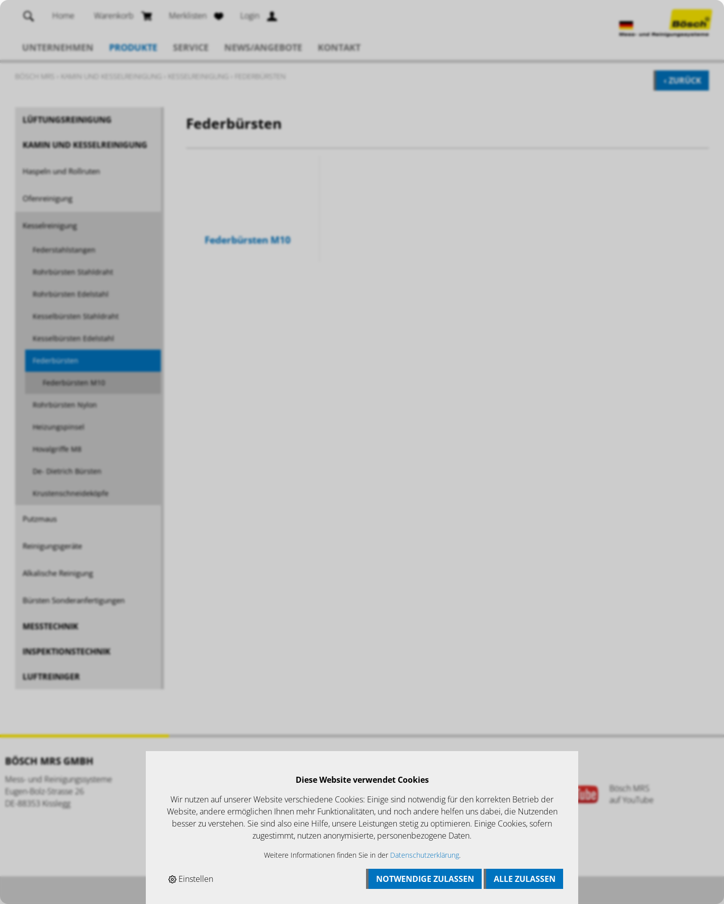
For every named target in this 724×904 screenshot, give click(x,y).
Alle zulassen (525, 878)
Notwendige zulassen (425, 878)
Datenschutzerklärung (424, 855)
